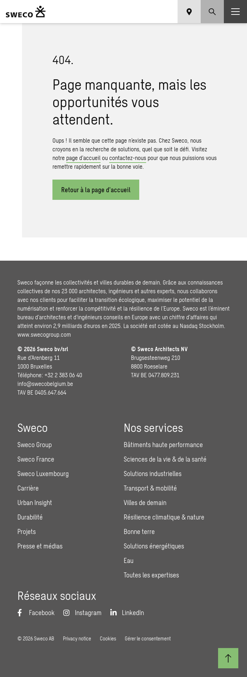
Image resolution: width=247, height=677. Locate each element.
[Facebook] (36, 612)
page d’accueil (83, 157)
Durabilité (30, 517)
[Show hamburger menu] (235, 11)
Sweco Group (34, 445)
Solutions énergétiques (154, 546)
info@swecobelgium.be (45, 383)
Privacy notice (77, 638)
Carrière (28, 488)
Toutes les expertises (151, 575)
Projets (26, 531)
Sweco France (35, 459)
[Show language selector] (189, 11)
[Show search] (212, 11)
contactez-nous (127, 157)
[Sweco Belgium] (26, 11)
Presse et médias (40, 546)
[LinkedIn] (127, 612)
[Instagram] (82, 612)
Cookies (108, 638)
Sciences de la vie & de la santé (165, 459)
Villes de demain (145, 502)
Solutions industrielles (153, 474)
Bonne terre (139, 531)
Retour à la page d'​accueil (96, 190)
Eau (128, 560)
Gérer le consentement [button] (148, 638)
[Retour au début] (228, 658)
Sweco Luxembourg (43, 474)
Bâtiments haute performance (163, 445)
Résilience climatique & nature (164, 517)
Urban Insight (34, 502)
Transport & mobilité (150, 488)
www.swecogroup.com (44, 334)
